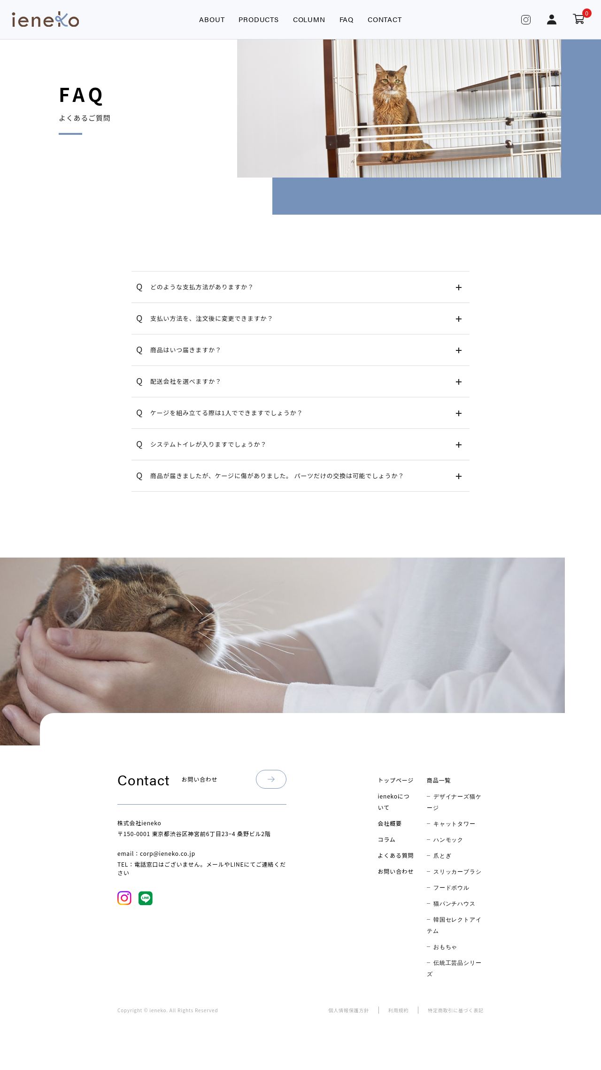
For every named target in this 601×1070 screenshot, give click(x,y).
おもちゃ (445, 946)
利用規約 (398, 1010)
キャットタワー (454, 823)
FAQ (346, 19)
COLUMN (309, 19)
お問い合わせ (396, 871)
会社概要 (390, 823)
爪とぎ (442, 855)
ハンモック (448, 839)
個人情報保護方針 (349, 1010)
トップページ (396, 780)
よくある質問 (396, 855)
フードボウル (451, 887)
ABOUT (211, 19)
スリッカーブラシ (457, 871)
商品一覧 (439, 780)
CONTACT (385, 19)
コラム (387, 839)
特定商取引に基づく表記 (456, 1010)
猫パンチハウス (454, 903)
